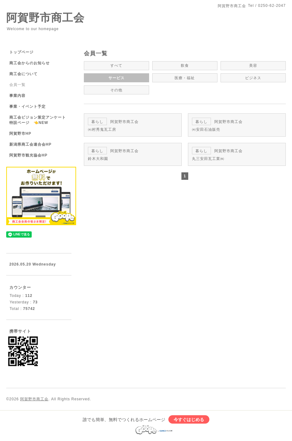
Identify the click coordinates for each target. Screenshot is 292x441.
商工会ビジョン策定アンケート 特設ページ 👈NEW (39, 120)
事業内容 (17, 95)
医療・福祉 (185, 77)
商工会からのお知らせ (29, 63)
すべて (116, 65)
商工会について (23, 74)
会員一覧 (17, 85)
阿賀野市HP (20, 133)
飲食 (185, 65)
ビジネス (253, 77)
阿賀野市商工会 (45, 17)
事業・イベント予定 (27, 106)
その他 (116, 89)
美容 (253, 65)
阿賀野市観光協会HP (28, 155)
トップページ (21, 52)
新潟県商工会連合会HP (30, 144)
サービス (116, 77)
